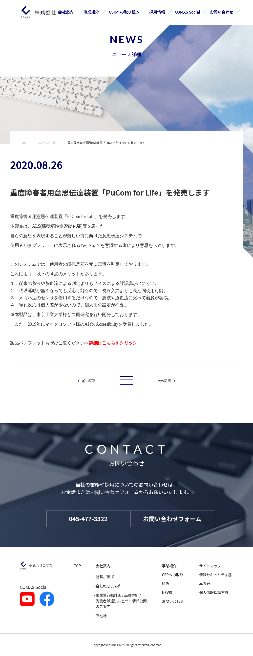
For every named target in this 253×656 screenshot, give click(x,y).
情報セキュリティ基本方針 (215, 579)
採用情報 (157, 12)
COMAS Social (187, 12)
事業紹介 (91, 12)
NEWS (167, 592)
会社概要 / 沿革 (108, 586)
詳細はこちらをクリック (113, 342)
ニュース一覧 (46, 142)
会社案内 (66, 12)
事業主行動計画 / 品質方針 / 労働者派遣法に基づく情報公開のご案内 (121, 601)
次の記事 (164, 380)
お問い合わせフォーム (172, 518)
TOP (44, 12)
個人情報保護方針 (213, 592)
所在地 (101, 615)
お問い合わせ (221, 12)
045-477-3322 (88, 518)
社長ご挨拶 (105, 576)
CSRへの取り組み (124, 12)
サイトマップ (210, 565)
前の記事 (89, 380)
